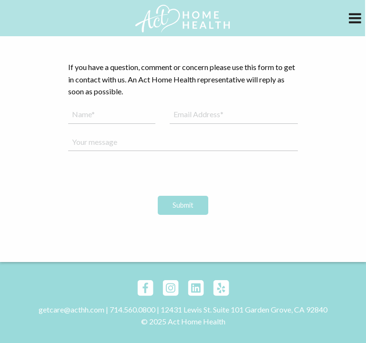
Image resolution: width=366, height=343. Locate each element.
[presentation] (183, 177)
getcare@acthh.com (71, 309)
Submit (183, 205)
